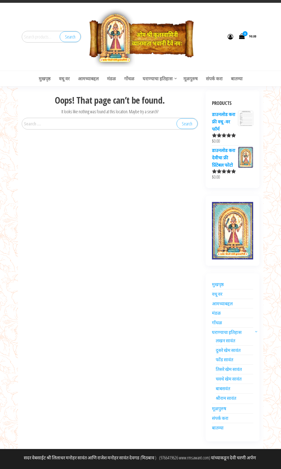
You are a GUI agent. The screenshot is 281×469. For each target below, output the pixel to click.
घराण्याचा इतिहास (227, 332)
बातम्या (218, 428)
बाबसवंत (223, 388)
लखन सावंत (225, 340)
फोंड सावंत (224, 360)
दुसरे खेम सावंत (228, 350)
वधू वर (217, 294)
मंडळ (216, 313)
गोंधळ (217, 323)
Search (70, 37)
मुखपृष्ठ (218, 284)
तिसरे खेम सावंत (229, 369)
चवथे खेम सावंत (229, 379)
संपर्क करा (220, 418)
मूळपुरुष (219, 408)
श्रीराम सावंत (226, 398)
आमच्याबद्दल (222, 304)
